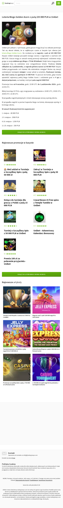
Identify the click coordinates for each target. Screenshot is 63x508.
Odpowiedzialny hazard (22, 480)
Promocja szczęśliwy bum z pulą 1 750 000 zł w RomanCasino (17, 383)
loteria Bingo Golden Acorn (11, 53)
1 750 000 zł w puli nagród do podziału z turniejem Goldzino (46, 383)
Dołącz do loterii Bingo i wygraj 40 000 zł (31, 132)
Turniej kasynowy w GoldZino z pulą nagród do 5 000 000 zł (17, 349)
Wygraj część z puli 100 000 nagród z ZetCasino (46, 315)
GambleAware (34, 480)
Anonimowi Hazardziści (45, 480)
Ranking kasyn (54, 398)
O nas (13, 457)
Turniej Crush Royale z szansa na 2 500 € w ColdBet (17, 315)
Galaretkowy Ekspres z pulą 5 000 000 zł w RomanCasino (46, 349)
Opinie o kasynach (39, 398)
